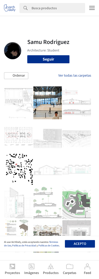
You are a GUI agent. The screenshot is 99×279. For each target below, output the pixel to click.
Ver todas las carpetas (74, 75)
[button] (16, 75)
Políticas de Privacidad (24, 245)
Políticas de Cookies (48, 245)
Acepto (80, 243)
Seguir (48, 59)
